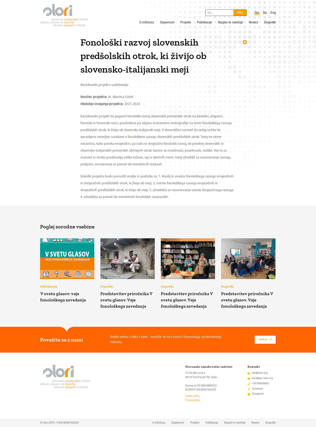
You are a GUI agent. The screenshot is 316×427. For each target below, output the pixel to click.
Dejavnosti (167, 22)
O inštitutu (146, 22)
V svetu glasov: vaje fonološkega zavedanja (63, 297)
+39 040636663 (260, 383)
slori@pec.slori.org (262, 378)
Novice (253, 22)
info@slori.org (259, 373)
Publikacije (204, 22)
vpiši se (263, 340)
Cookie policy (192, 396)
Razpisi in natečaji (230, 22)
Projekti (185, 22)
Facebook (257, 389)
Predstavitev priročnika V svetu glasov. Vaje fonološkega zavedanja (126, 300)
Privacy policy (192, 400)
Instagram (258, 394)
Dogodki (270, 22)
